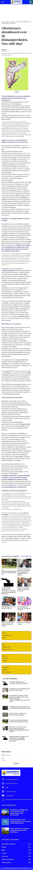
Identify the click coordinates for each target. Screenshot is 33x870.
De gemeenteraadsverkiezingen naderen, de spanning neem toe (18, 720)
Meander (4, 49)
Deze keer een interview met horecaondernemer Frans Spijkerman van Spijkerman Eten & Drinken (23, 572)
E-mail (3, 758)
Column (12, 21)
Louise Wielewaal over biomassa (12, 397)
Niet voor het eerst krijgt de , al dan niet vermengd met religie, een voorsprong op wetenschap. (16, 318)
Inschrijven (16, 763)
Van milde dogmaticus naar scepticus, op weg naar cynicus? (18, 682)
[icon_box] (10, 779)
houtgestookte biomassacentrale (11, 468)
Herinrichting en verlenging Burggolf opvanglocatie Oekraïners (19, 830)
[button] (2, 2)
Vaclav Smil (24, 360)
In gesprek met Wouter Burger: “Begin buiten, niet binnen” (23, 589)
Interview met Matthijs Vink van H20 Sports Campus (8, 624)
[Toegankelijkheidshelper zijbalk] (31, 2)
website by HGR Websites (24, 868)
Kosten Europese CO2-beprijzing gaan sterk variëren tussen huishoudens (20, 821)
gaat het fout (26, 424)
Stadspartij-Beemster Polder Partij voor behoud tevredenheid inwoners (20, 707)
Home (3, 21)
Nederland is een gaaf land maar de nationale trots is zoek (19, 689)
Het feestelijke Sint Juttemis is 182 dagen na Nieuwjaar (23, 608)
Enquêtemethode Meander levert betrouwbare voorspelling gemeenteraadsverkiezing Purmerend (8, 590)
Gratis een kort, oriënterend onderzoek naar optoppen (17, 714)
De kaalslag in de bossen (9, 416)
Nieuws (7, 21)
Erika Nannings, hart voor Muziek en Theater (8, 607)
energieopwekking (8, 270)
